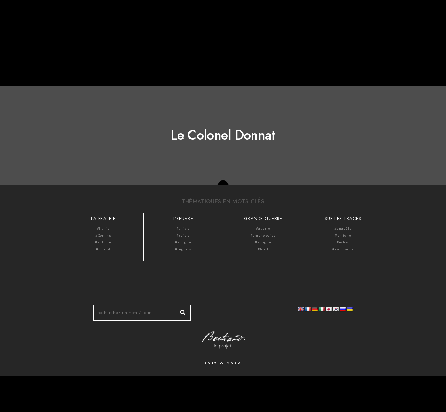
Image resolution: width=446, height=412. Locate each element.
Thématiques (364, 17)
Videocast (408, 17)
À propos (322, 17)
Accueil (288, 17)
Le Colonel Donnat (223, 135)
